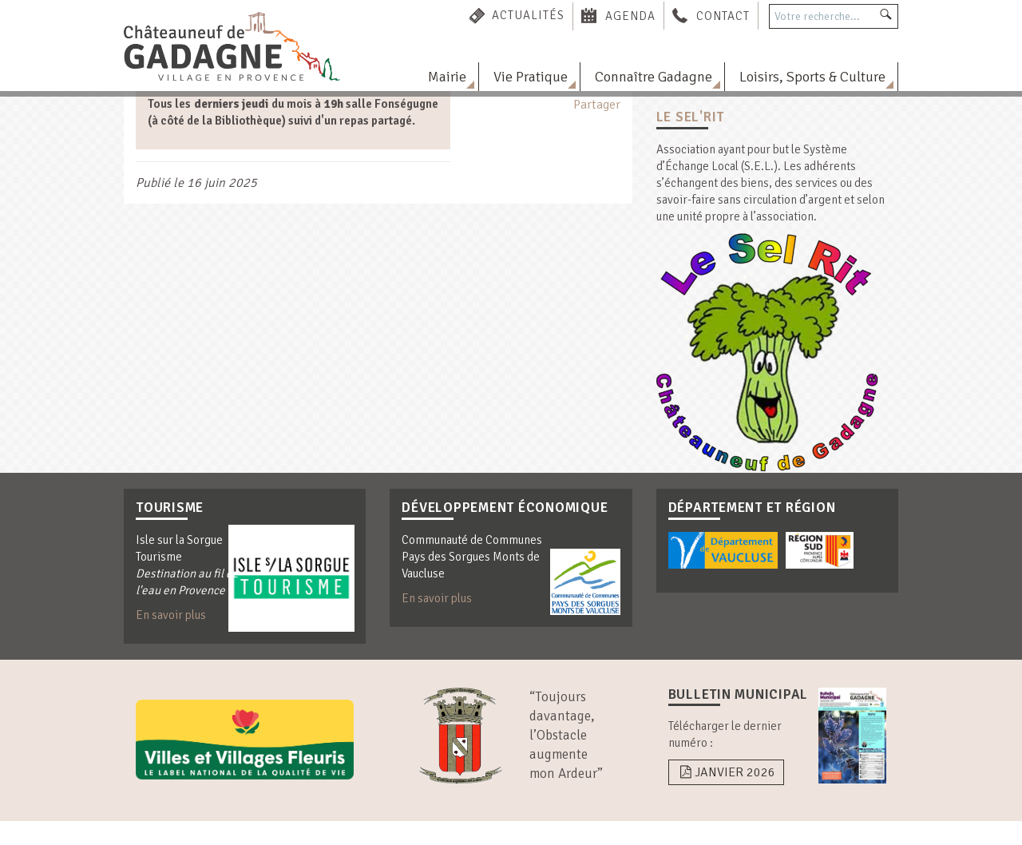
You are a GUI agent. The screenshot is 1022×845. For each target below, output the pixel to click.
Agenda (630, 15)
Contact (723, 15)
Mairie (447, 76)
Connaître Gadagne (653, 76)
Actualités (528, 15)
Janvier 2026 (726, 772)
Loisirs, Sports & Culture (812, 76)
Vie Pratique (530, 76)
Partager (596, 105)
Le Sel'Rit (690, 117)
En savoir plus (171, 615)
